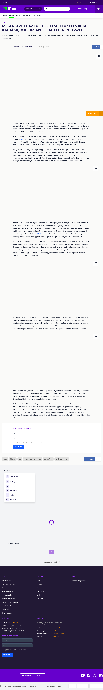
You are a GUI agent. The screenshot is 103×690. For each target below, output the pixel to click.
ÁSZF (59, 686)
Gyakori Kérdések (7, 591)
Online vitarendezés (8, 599)
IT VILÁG (4, 23)
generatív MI (48, 459)
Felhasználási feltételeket (37, 443)
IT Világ (39, 584)
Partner (79, 2)
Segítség (40, 618)
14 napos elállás (7, 595)
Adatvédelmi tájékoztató (10, 602)
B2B (84, 2)
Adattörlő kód (6, 606)
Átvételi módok (7, 609)
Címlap (4, 15)
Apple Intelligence (61, 459)
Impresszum (51, 686)
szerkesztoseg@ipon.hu (59, 633)
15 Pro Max (41, 234)
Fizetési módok (6, 613)
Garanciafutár (6, 588)
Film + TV (40, 15)
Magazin (86, 9)
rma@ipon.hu (57, 631)
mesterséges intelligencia (32, 459)
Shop (80, 9)
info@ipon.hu (57, 636)
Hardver (18, 15)
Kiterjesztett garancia (9, 584)
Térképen (15, 622)
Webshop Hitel (6, 581)
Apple (5, 459)
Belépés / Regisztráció (79, 581)
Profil (74, 577)
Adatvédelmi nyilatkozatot (54, 443)
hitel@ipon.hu (57, 628)
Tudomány (26, 15)
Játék (33, 15)
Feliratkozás (18, 447)
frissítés (12, 459)
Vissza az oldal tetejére (51, 562)
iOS (22, 139)
